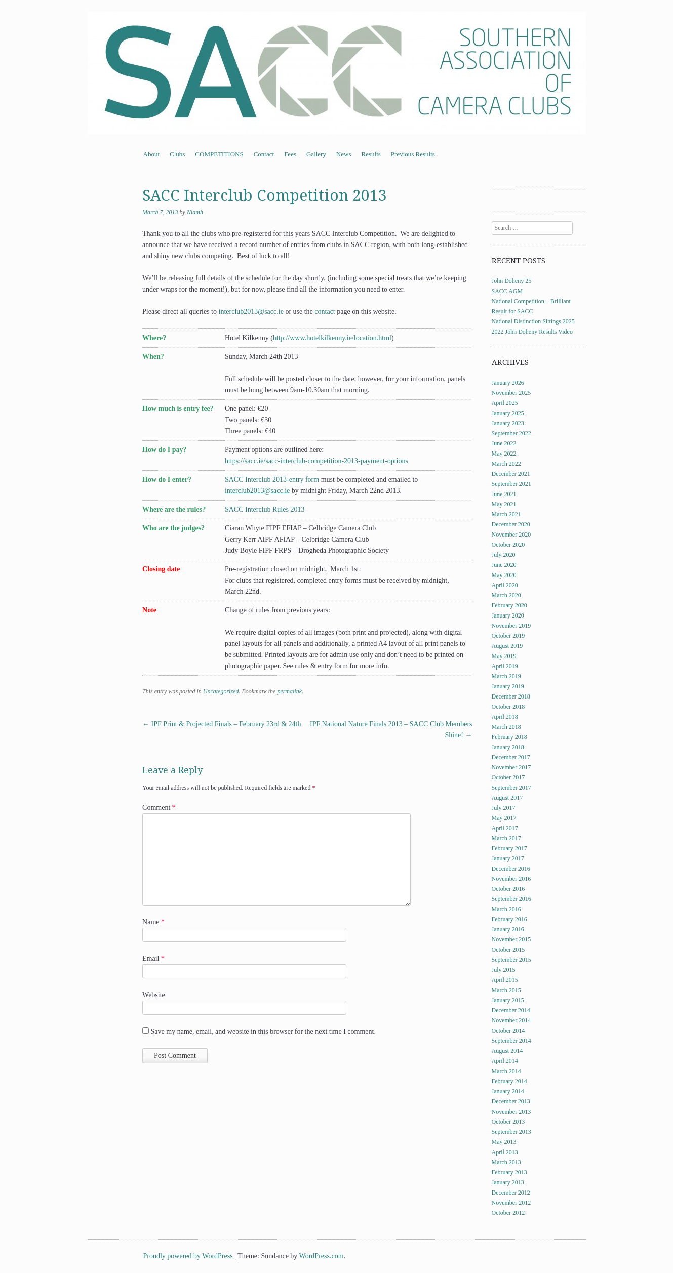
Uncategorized (221, 691)
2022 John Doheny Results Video (532, 331)
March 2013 (506, 1162)
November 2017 (511, 767)
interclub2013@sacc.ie (251, 311)
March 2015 (506, 990)
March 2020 (506, 595)
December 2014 (511, 1010)
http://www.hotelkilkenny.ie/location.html (332, 338)
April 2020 (505, 585)
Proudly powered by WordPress (188, 1256)
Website (153, 995)
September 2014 (511, 1040)
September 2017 (511, 787)
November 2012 (511, 1202)
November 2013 (511, 1111)
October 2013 (508, 1121)
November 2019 (511, 625)
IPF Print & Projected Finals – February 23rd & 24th (221, 724)
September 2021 (511, 483)
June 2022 (504, 443)
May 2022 (504, 453)
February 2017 (509, 848)
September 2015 (511, 959)
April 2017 (505, 828)
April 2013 (505, 1152)
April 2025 (505, 402)
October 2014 (508, 1030)
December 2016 (511, 868)
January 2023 (508, 423)
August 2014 (507, 1050)
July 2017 (504, 807)
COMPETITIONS (219, 154)
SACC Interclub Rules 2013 (265, 509)
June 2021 (504, 494)
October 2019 (508, 635)
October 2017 (508, 777)
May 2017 (504, 818)
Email (153, 958)
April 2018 (505, 716)
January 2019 (508, 686)
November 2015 (511, 939)
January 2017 (508, 858)
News (343, 154)
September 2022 (511, 433)
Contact (264, 154)
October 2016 (508, 888)
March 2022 (506, 463)
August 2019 (507, 645)
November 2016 (511, 878)
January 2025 (508, 413)
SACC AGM (507, 291)
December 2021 (511, 473)
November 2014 (511, 1020)
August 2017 (507, 797)
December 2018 (511, 696)
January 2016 (508, 929)
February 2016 (509, 919)
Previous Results (413, 154)
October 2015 (508, 949)
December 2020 (511, 524)
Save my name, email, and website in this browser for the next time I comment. (263, 1031)
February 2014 (509, 1081)
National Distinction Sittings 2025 (533, 321)
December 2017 (511, 757)
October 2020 (508, 544)
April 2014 (505, 1060)
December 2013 (511, 1101)
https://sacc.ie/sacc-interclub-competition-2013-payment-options (316, 461)
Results (371, 154)
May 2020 (504, 575)
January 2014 (508, 1091)
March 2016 (506, 909)
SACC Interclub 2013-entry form (272, 479)
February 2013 (509, 1172)
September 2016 (511, 898)
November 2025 (511, 392)
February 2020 (509, 605)
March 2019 (506, 676)
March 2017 (506, 838)
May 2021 (504, 504)
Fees (290, 154)
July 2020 (504, 554)
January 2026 (508, 382)
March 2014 (506, 1071)
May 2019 (504, 656)
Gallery (316, 154)
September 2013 (511, 1131)
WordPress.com (321, 1256)
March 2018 (506, 726)
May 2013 (504, 1141)
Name (153, 922)
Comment (159, 807)
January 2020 (508, 615)
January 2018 (508, 747)
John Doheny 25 (512, 280)
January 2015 (508, 1000)
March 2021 (506, 514)
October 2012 (508, 1212)
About (151, 154)
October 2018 (508, 706)
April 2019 (505, 666)
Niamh (195, 212)
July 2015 (504, 969)
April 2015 (505, 979)
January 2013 (508, 1182)
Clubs (177, 154)
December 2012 (511, 1192)
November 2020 (511, 534)
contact (324, 311)
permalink (289, 691)
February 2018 (509, 737)
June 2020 (504, 564)
